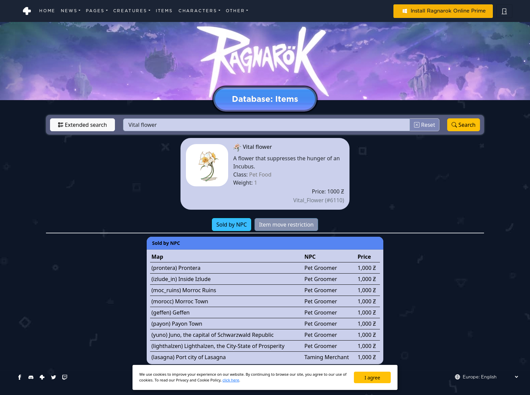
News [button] (69, 10)
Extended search (82, 125)
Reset (424, 125)
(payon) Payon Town (176, 323)
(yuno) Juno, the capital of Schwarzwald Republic (212, 335)
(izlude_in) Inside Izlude (181, 279)
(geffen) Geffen (170, 312)
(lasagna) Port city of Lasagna (188, 357)
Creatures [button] (130, 10)
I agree (372, 377)
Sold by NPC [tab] (231, 224)
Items (164, 10)
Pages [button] (95, 10)
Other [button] (235, 10)
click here (230, 379)
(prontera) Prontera (175, 268)
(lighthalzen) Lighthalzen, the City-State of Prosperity (218, 346)
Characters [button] (197, 10)
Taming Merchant (327, 357)
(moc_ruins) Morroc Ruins (183, 290)
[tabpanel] (265, 300)
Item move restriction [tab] (286, 224)
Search (464, 125)
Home (47, 10)
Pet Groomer (321, 268)
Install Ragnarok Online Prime (443, 11)
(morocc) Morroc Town (179, 301)
